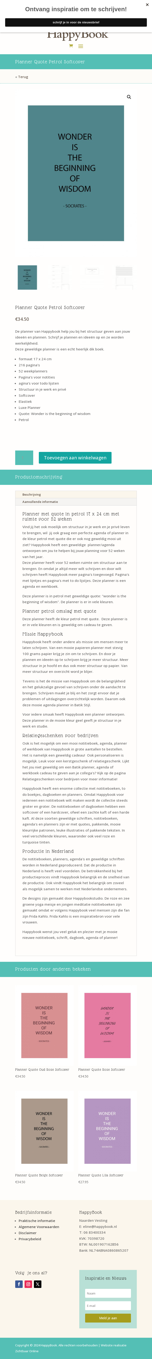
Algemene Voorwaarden (39, 1226)
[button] (129, 97)
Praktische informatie (37, 1220)
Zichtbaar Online (27, 1351)
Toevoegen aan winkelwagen (75, 458)
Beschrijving (31, 494)
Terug (23, 76)
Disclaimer (27, 1232)
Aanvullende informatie (40, 502)
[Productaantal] (24, 458)
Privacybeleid (30, 1238)
